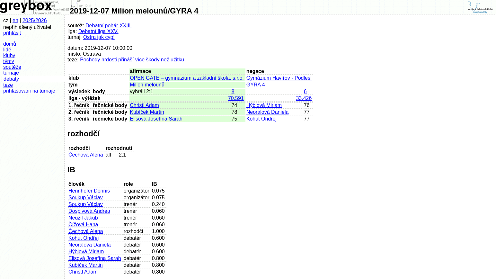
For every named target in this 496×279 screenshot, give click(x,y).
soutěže (12, 67)
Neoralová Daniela (267, 112)
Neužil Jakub (83, 218)
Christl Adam (144, 105)
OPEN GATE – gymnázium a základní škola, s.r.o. (187, 78)
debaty (11, 79)
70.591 (236, 98)
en (15, 20)
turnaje (11, 73)
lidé (7, 49)
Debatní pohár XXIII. (108, 25)
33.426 (304, 98)
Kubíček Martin (147, 112)
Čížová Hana (83, 224)
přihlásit (12, 33)
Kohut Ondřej (261, 119)
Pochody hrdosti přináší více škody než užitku (132, 59)
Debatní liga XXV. (98, 31)
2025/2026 (34, 20)
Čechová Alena (85, 155)
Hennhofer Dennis (89, 191)
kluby (9, 55)
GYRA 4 (255, 84)
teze (8, 85)
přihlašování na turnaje (29, 91)
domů (9, 44)
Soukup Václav (85, 197)
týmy (8, 61)
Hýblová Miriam (264, 105)
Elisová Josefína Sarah (156, 119)
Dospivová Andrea (89, 211)
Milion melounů (147, 84)
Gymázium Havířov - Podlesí (279, 78)
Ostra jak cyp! (99, 37)
